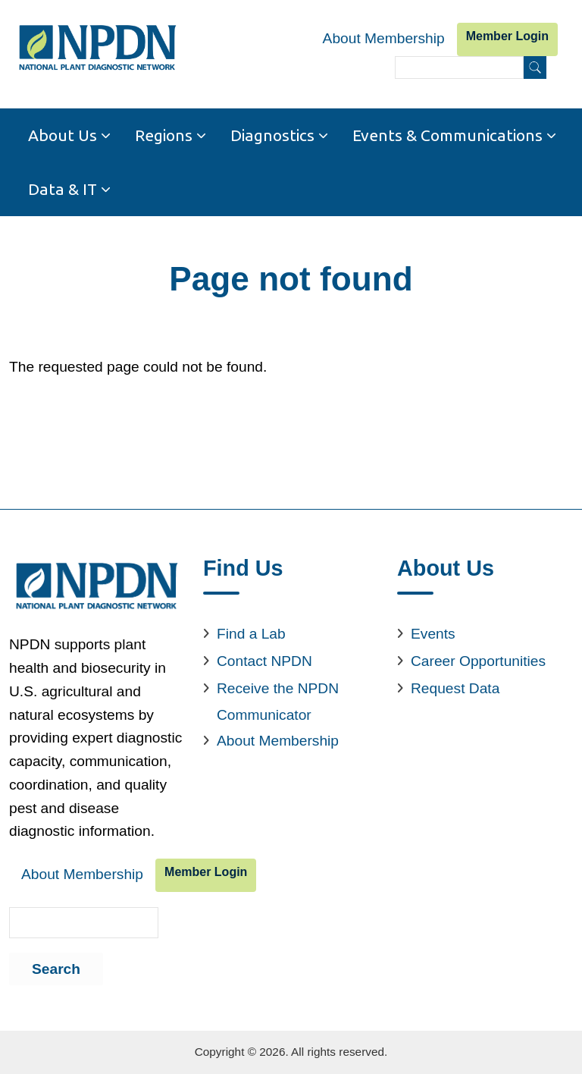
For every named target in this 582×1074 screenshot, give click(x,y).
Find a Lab (251, 634)
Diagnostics (272, 135)
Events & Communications (447, 135)
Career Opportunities (478, 661)
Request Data (455, 688)
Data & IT (62, 189)
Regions (163, 135)
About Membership (384, 38)
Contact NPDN (264, 661)
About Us (62, 135)
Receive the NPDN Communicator (278, 701)
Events (433, 634)
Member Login (507, 36)
